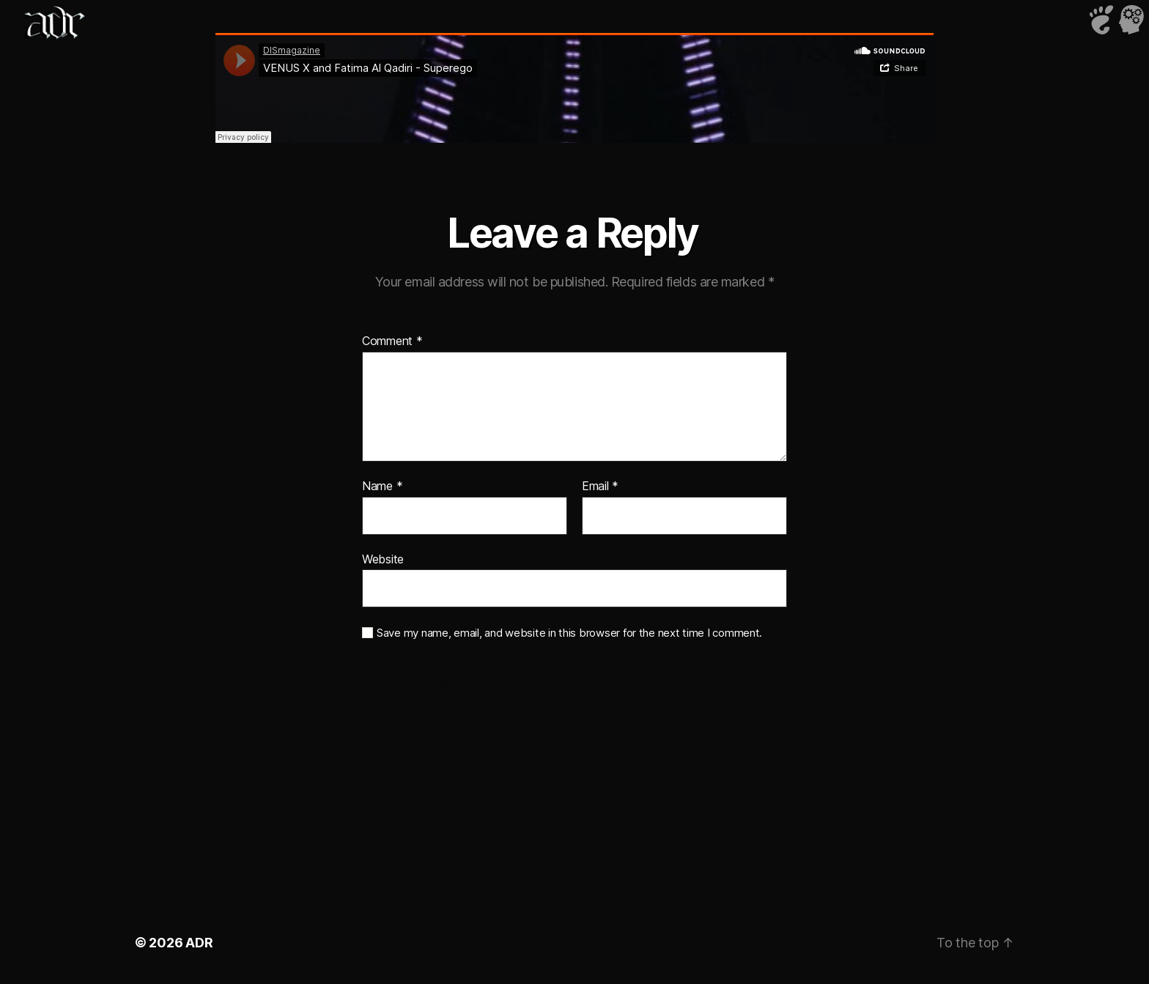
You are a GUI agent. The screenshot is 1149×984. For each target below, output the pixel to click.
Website (383, 559)
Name (382, 486)
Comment (392, 341)
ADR (199, 942)
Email (600, 486)
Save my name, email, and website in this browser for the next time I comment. (569, 633)
